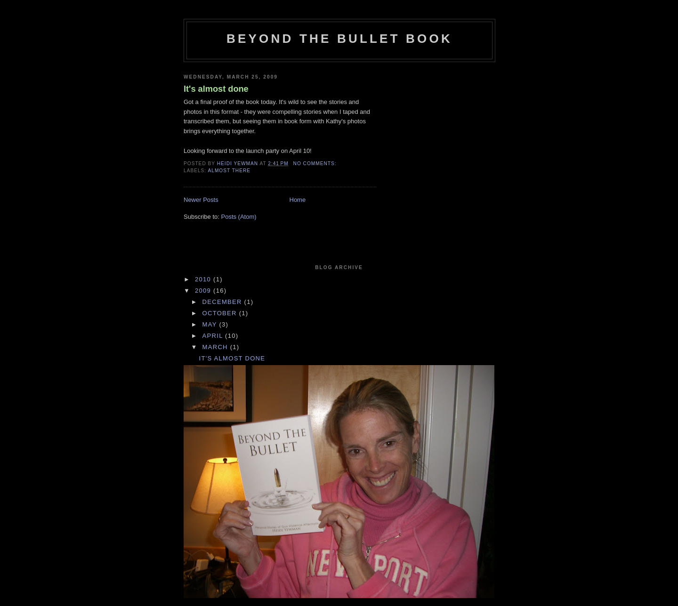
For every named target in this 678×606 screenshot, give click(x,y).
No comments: (316, 163)
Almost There (229, 170)
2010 (204, 279)
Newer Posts (201, 199)
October (220, 313)
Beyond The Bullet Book (339, 39)
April (214, 335)
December (223, 301)
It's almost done (216, 89)
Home (298, 199)
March (216, 347)
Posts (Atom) (239, 216)
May (210, 324)
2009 (204, 290)
